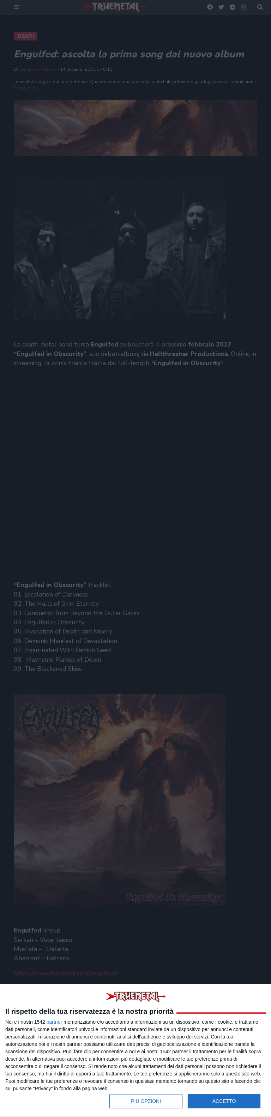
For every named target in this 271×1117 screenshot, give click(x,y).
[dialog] (135, 1051)
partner (54, 1021)
